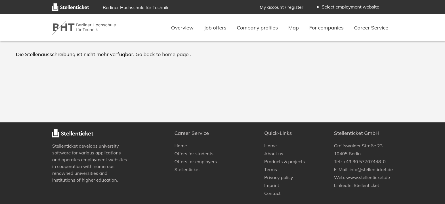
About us (273, 153)
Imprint (271, 185)
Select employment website (350, 7)
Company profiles (258, 27)
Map (294, 27)
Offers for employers (196, 161)
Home (181, 145)
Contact (272, 193)
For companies (327, 27)
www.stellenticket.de (368, 177)
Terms (270, 169)
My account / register (281, 7)
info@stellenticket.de (371, 169)
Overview (183, 27)
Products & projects (284, 161)
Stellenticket (65, 146)
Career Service (371, 27)
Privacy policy (278, 177)
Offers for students (194, 153)
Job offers (216, 27)
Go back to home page (161, 54)
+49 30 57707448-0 (364, 161)
